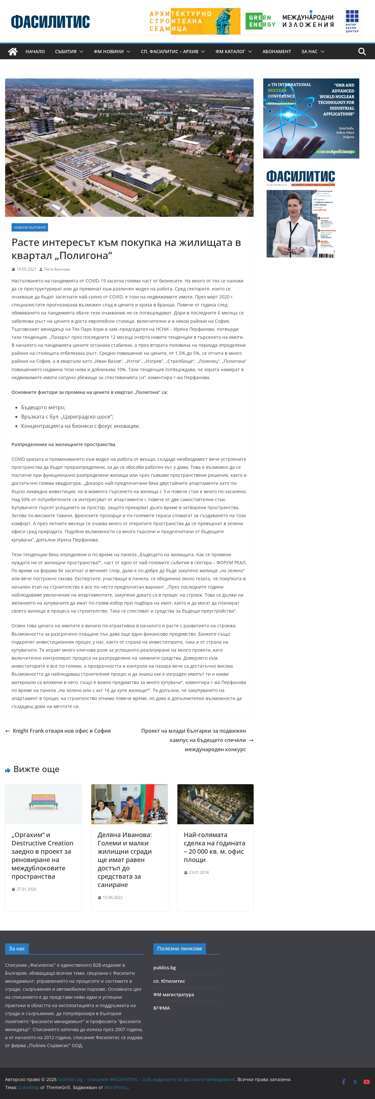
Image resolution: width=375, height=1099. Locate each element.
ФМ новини (109, 51)
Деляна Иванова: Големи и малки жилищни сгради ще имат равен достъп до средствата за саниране (125, 859)
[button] (80, 51)
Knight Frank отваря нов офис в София (58, 730)
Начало (35, 51)
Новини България (29, 227)
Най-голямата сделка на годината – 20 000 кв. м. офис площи (214, 847)
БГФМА (161, 1008)
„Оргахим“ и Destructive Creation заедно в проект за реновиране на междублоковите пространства (42, 855)
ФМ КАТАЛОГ (230, 51)
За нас (309, 51)
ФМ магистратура (173, 994)
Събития (66, 51)
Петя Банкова (57, 269)
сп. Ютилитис (169, 981)
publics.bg (164, 968)
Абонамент (277, 51)
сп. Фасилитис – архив (169, 51)
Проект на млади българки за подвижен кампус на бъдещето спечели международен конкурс (197, 740)
